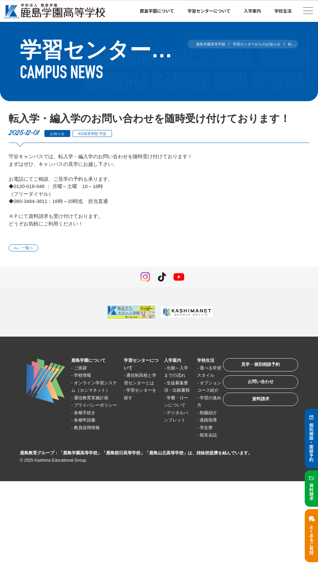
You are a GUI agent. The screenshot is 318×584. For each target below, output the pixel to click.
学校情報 (86, 377)
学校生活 (283, 11)
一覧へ (31, 248)
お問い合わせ (253, 390)
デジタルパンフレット (167, 444)
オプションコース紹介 (195, 399)
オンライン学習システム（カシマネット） (93, 392)
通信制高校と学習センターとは (134, 384)
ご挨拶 (83, 370)
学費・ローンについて (167, 422)
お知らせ (59, 133)
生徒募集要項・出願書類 (167, 399)
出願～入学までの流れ (167, 377)
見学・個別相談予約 (253, 369)
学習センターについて (209, 11)
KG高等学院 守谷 (101, 133)
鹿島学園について (157, 11)
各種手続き (88, 437)
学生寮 (195, 459)
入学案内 (252, 11)
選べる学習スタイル (195, 377)
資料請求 (253, 410)
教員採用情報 (91, 452)
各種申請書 (88, 444)
